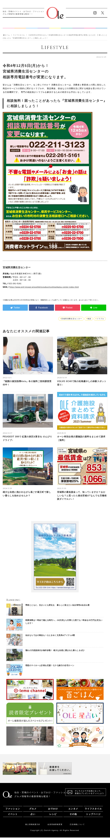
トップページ (93, 815)
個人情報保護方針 (32, 825)
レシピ (90, 26)
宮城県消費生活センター (71, 319)
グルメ (20, 26)
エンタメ (43, 26)
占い (78, 26)
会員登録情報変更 (55, 825)
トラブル (100, 319)
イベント (67, 26)
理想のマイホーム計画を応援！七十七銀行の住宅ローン (49, 666)
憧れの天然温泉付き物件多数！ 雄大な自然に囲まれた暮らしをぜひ (55, 651)
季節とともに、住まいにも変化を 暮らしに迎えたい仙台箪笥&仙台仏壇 (57, 606)
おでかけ (32, 26)
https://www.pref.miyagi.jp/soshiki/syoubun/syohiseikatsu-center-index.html (44, 288)
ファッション (8, 26)
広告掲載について (77, 825)
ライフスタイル (55, 26)
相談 (89, 319)
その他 (101, 26)
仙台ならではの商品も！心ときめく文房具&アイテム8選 (50, 636)
